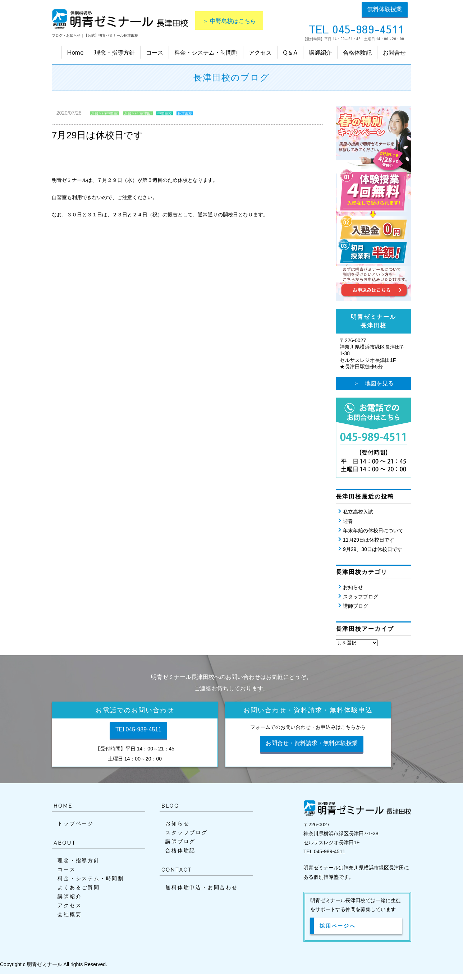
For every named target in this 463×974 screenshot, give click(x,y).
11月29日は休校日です (368, 540)
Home (75, 52)
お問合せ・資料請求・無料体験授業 (312, 743)
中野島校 (164, 113)
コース (154, 52)
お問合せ (394, 52)
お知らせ (353, 587)
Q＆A (290, 52)
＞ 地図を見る (373, 383)
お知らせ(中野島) (105, 113)
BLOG (170, 806)
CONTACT (176, 870)
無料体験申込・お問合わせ (201, 887)
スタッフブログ (360, 596)
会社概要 (70, 914)
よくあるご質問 (79, 887)
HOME (63, 806)
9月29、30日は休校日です (372, 549)
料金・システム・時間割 (206, 52)
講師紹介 (320, 52)
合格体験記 (357, 52)
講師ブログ (355, 606)
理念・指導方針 (115, 52)
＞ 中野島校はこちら (229, 20)
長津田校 (185, 113)
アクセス (260, 52)
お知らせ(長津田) (138, 113)
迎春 (348, 521)
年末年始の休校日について (373, 530)
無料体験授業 (384, 9)
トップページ (76, 823)
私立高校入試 (358, 512)
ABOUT (65, 843)
